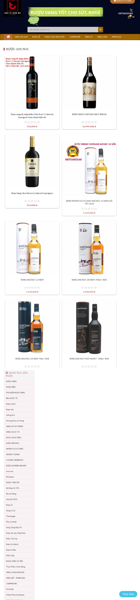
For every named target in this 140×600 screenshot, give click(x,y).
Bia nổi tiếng (11, 373)
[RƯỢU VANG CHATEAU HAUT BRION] (68, 85)
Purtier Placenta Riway (15, 474)
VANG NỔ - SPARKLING (15, 457)
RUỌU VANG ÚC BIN (14, 440)
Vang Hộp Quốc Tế (14, 502)
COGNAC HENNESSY (14, 339)
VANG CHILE (102, 37)
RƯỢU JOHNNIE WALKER (16, 345)
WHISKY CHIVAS (13, 333)
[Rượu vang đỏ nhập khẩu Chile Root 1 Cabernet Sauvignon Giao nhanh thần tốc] (25, 85)
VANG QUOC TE (13, 311)
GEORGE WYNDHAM (14, 479)
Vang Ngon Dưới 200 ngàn (17, 496)
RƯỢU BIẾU (11, 266)
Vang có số (10, 390)
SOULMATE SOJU (13, 513)
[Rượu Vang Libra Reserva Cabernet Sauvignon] (111, 85)
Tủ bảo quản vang (24, 43)
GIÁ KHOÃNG (42, 43)
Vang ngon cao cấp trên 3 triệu (18, 491)
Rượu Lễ (9, 384)
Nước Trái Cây (11, 418)
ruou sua (9, 350)
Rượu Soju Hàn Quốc (55, 37)
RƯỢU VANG (11, 260)
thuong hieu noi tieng (15, 300)
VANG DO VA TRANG (14, 305)
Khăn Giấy (10, 435)
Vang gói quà (21, 37)
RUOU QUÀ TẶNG (13, 317)
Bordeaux (10, 356)
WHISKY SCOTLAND (14, 328)
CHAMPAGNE (75, 37)
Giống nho (10, 294)
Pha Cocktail (11, 401)
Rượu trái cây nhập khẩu (15, 412)
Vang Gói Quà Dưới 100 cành (18, 485)
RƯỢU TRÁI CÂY (12, 362)
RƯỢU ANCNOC (12, 322)
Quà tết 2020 (11, 378)
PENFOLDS (116, 37)
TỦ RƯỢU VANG (13, 519)
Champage (10, 395)
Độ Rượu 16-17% (12, 367)
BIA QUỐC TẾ (12, 277)
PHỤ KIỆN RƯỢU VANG (15, 272)
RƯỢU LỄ (36, 37)
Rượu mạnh (11, 283)
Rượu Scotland (12, 423)
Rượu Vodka (11, 429)
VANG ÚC (89, 37)
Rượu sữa (10, 289)
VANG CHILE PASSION (15, 451)
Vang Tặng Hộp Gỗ (14, 406)
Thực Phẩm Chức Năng (15, 446)
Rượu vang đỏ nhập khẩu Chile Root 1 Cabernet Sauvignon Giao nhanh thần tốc (25, 112)
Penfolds (10, 468)
